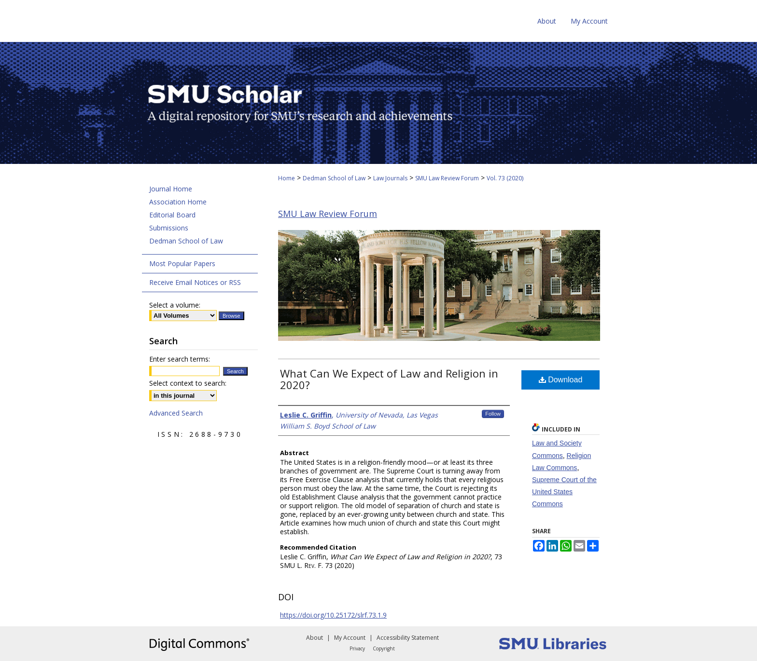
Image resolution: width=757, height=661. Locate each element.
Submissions (168, 227)
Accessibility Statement (408, 638)
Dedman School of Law (334, 178)
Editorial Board (172, 214)
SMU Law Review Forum (447, 178)
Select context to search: (187, 383)
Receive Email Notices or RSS (195, 282)
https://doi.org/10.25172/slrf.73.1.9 (333, 615)
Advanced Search (176, 413)
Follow (493, 414)
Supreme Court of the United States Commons (564, 492)
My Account (349, 638)
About (314, 638)
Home (286, 178)
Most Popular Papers (182, 263)
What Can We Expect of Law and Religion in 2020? (389, 379)
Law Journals (390, 178)
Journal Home (170, 188)
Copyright (384, 648)
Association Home (178, 201)
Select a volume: (174, 305)
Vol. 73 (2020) (505, 178)
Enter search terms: (179, 359)
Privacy (357, 648)
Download (561, 380)
